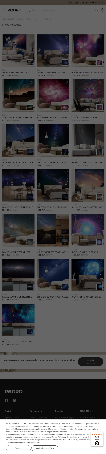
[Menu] (101, 433)
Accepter (18, 448)
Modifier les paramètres (45, 448)
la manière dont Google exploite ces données (23, 442)
